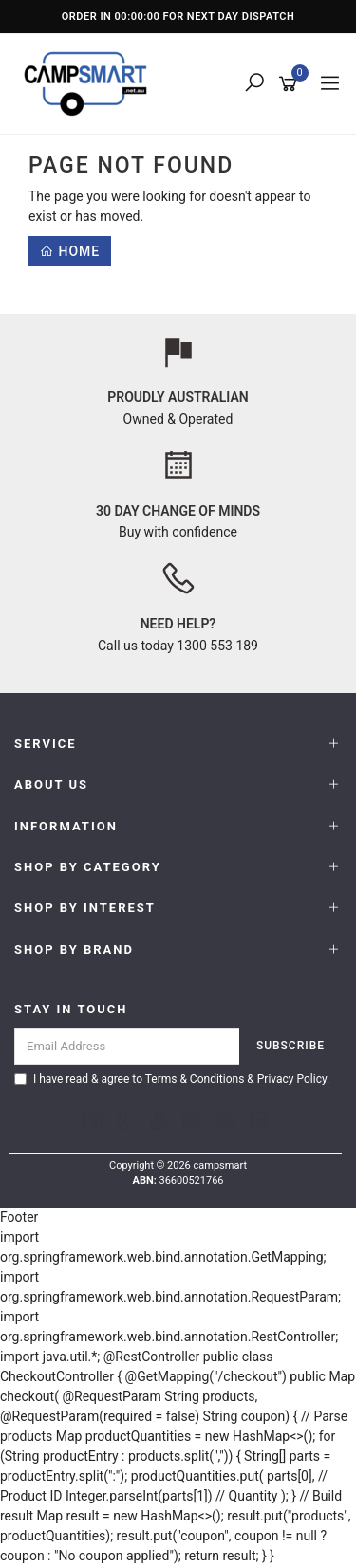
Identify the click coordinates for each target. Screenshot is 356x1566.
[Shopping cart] (291, 84)
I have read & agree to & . (171, 1078)
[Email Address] (127, 1046)
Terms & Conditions (195, 1078)
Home (70, 251)
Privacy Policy (292, 1078)
